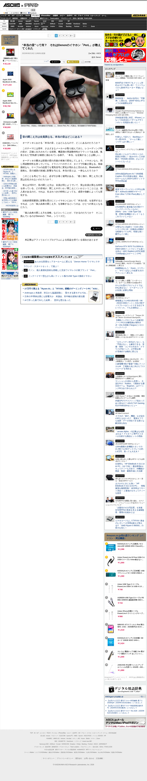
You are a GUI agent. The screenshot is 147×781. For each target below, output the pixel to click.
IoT (13, 15)
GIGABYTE (37, 24)
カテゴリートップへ (93, 234)
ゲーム (104, 15)
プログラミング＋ (86, 747)
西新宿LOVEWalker (67, 752)
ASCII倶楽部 (139, 15)
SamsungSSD (43, 24)
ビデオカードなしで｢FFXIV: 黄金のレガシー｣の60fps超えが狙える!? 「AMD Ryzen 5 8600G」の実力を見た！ (129, 524)
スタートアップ (95, 15)
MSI (52, 21)
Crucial (60, 24)
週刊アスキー (44, 18)
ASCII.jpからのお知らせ (114, 697)
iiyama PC (70, 735)
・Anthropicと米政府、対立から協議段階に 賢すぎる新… (9, 179)
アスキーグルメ (34, 18)
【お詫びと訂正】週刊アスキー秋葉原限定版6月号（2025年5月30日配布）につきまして (125, 707)
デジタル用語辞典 (70, 749)
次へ (71, 36)
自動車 (55, 15)
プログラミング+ (66, 18)
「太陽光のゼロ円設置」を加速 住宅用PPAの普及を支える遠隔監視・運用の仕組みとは (129, 510)
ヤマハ (85, 26)
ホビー (62, 15)
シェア (46, 61)
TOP (31, 733)
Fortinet (76, 26)
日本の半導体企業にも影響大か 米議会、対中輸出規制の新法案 (55, 296)
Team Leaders (74, 747)
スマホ (86, 15)
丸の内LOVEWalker (104, 752)
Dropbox (52, 26)
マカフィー (12, 29)
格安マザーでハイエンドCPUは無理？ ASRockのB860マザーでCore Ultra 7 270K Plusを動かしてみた (130, 193)
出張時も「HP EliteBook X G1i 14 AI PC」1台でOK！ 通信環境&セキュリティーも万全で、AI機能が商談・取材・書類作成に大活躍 (130, 467)
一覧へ (142, 696)
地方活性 (80, 18)
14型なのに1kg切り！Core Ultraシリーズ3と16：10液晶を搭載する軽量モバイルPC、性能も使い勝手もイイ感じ (129, 230)
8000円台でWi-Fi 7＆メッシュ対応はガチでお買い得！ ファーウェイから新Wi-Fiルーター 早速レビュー (130, 86)
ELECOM (12, 24)
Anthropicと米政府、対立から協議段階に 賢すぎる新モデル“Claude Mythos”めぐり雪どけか (68, 293)
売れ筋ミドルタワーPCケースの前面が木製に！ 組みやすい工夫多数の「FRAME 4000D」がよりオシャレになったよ (130, 157)
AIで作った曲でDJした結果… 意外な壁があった (48, 300)
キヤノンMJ (20, 29)
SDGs (75, 18)
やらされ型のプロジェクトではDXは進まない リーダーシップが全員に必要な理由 (129, 287)
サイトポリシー (49, 758)
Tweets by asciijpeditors (113, 65)
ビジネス (19, 15)
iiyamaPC (28, 21)
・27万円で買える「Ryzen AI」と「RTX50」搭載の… (9, 172)
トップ (3, 15)
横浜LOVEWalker (54, 752)
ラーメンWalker (29, 752)
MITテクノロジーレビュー (94, 749)
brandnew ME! (45, 29)
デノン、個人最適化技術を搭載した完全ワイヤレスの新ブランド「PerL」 (62, 270)
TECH (27, 15)
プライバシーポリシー (65, 758)
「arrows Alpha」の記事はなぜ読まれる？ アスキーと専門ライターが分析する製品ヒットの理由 (129, 433)
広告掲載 (99, 758)
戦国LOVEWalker (116, 752)
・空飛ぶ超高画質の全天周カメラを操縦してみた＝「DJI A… (9, 200)
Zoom (93, 26)
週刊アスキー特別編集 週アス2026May (10, 214)
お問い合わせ (89, 758)
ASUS (61, 21)
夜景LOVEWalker (79, 752)
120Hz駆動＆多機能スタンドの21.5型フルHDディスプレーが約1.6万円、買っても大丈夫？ (129, 449)
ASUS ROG (28, 24)
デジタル (30, 5)
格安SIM (15, 18)
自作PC (70, 15)
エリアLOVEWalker (41, 752)
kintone (28, 26)
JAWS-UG (56, 738)
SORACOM (65, 744)
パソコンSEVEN (45, 21)
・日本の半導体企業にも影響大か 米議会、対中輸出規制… (9, 186)
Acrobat (20, 26)
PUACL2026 (88, 18)
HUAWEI (69, 24)
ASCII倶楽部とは (12, 206)
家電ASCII (24, 18)
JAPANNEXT (28, 29)
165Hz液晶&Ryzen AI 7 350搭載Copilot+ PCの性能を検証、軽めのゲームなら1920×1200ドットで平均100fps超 (130, 177)
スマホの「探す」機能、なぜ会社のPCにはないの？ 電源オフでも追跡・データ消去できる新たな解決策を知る (130, 419)
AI (9, 15)
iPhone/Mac (45, 15)
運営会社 (78, 758)
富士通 (12, 21)
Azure (37, 26)
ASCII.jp (11, 5)
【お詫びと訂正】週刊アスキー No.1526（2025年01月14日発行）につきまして (125, 712)
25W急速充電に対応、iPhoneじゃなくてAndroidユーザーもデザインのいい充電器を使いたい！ (130, 120)
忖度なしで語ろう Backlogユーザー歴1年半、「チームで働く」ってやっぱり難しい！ (129, 139)
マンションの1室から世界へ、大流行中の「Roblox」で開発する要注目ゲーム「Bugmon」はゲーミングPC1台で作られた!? (130, 384)
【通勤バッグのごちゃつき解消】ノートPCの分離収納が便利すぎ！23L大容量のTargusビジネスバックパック (129, 323)
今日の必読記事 (49, 749)
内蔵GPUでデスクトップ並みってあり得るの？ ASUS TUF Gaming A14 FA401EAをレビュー (130, 403)
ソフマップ (36, 29)
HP (69, 21)
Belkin (85, 24)
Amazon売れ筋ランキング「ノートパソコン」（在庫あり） (9, 40)
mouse (20, 21)
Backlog (68, 26)
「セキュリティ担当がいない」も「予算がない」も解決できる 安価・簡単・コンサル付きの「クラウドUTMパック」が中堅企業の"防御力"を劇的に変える (129, 347)
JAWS (12, 26)
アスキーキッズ (6, 18)
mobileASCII (81, 749)
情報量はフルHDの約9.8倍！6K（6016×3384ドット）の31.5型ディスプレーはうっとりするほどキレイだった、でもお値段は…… (129, 304)
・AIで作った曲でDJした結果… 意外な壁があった (9, 193)
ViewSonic (76, 24)
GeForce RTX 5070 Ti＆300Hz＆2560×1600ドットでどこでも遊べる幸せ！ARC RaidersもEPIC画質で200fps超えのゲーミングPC (130, 250)
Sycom (36, 21)
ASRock (52, 24)
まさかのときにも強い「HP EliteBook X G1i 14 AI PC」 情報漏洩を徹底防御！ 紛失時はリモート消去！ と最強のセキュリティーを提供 (130, 488)
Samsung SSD (44, 744)
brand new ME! (87, 741)
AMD (20, 24)
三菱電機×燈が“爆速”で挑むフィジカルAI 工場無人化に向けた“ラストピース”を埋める (130, 366)
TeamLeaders (54, 18)
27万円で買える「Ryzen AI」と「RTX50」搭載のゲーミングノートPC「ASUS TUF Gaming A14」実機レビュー (77, 288)
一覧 (63, 62)
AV (75, 15)
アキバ (80, 15)
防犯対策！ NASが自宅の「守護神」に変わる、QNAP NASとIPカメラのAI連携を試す (130, 100)
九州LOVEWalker (91, 752)
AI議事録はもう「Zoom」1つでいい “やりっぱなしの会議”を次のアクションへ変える (130, 270)
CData (61, 26)
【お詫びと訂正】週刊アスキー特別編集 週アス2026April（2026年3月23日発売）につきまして (125, 702)
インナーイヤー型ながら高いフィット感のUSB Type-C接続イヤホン (60, 276)
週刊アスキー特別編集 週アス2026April (10, 244)
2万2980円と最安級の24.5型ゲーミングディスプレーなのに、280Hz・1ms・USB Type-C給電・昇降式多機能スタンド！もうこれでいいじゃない (129, 212)
